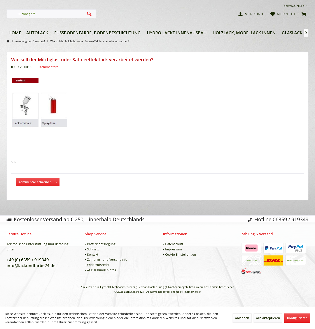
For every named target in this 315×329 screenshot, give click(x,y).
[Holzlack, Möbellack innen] (244, 32)
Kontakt (92, 254)
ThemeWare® (192, 292)
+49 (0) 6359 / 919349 (28, 260)
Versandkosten (148, 287)
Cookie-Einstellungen (180, 254)
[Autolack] (37, 32)
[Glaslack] (292, 32)
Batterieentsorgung (101, 244)
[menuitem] (294, 5)
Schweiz (93, 249)
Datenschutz (174, 244)
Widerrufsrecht (98, 265)
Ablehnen (242, 318)
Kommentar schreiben (37, 181)
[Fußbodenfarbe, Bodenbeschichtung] (97, 32)
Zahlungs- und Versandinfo (107, 259)
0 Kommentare (47, 67)
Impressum (173, 249)
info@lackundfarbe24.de (31, 265)
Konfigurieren (297, 318)
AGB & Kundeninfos (101, 270)
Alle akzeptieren (268, 318)
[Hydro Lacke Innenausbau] (177, 32)
